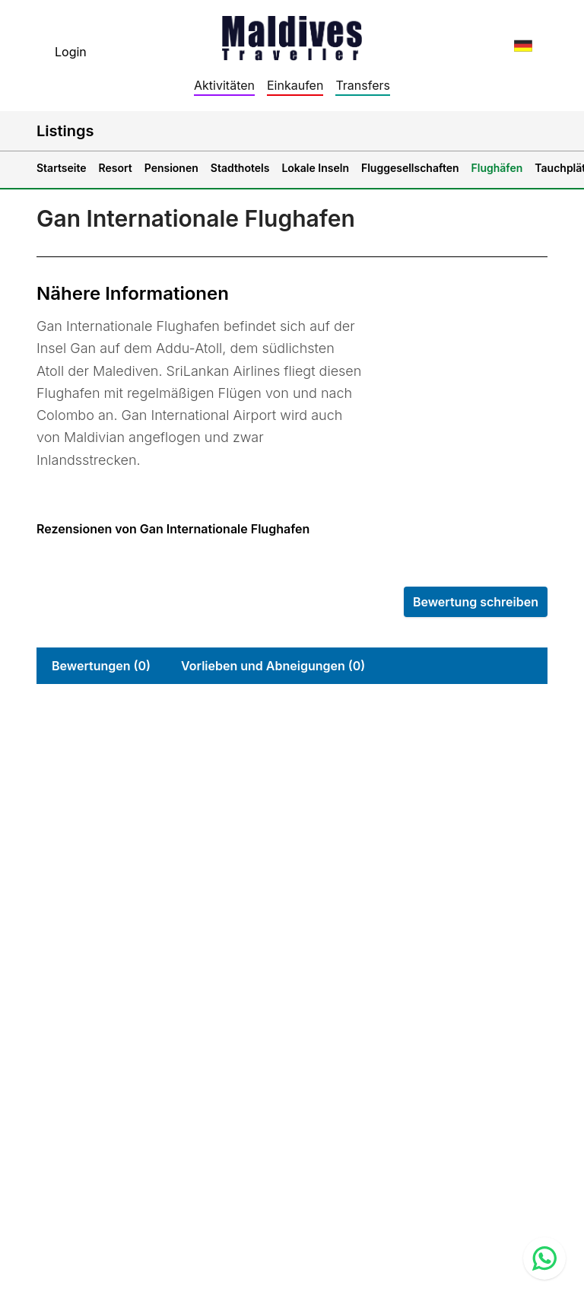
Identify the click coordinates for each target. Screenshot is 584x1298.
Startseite (61, 167)
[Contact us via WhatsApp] (544, 1258)
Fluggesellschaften (410, 167)
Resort (115, 167)
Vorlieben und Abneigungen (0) (273, 665)
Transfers (362, 85)
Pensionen (171, 167)
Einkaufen (295, 85)
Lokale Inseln (315, 167)
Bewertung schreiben (475, 601)
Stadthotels (240, 167)
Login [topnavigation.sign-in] (71, 51)
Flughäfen (497, 167)
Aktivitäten (224, 85)
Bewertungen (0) (101, 665)
